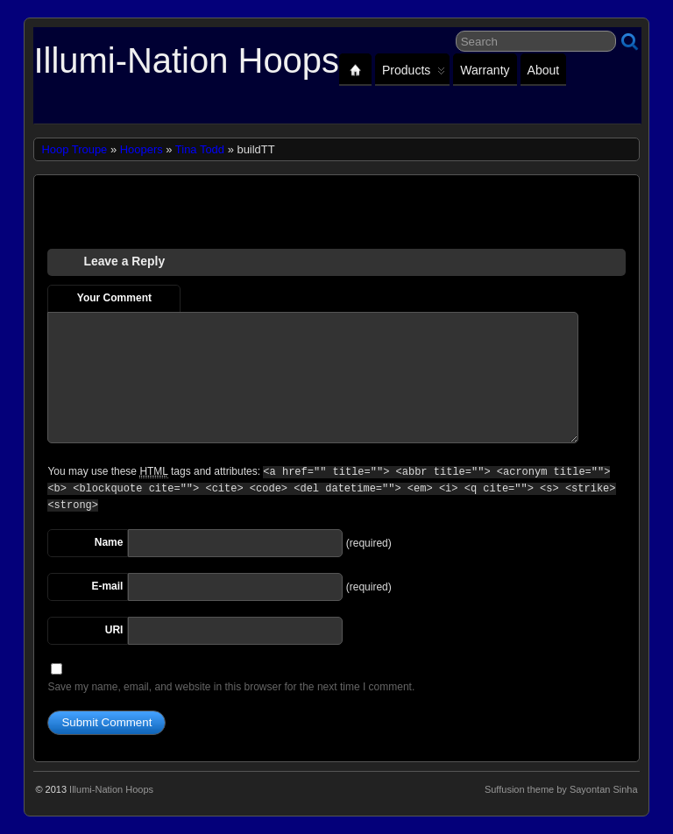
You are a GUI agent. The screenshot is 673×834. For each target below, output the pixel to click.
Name (109, 542)
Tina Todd (199, 149)
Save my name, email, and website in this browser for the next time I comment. (230, 687)
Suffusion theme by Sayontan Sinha (561, 789)
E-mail (107, 586)
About (544, 70)
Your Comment (114, 298)
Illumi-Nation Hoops (186, 60)
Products (413, 74)
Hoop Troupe (74, 149)
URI (114, 630)
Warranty (484, 70)
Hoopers (141, 149)
